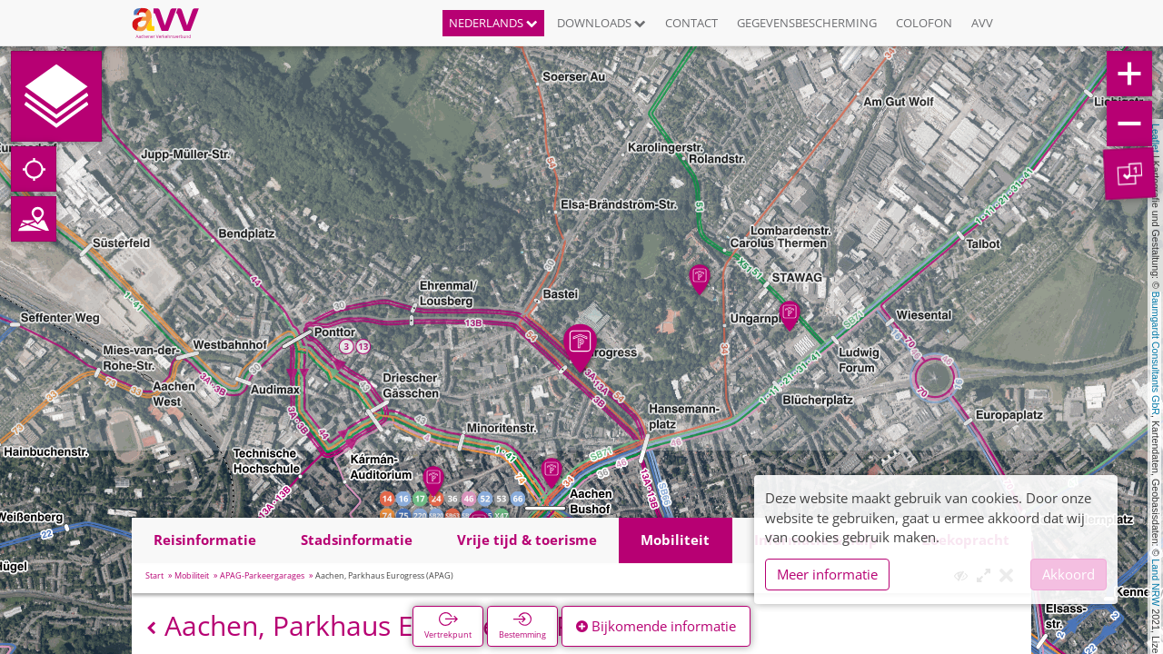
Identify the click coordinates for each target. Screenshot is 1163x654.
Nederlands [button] (493, 23)
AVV (982, 23)
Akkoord (1068, 574)
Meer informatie (827, 574)
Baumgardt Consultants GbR (1155, 353)
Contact (691, 23)
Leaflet (1155, 138)
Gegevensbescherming (807, 23)
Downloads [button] (601, 23)
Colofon (924, 23)
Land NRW (1155, 582)
